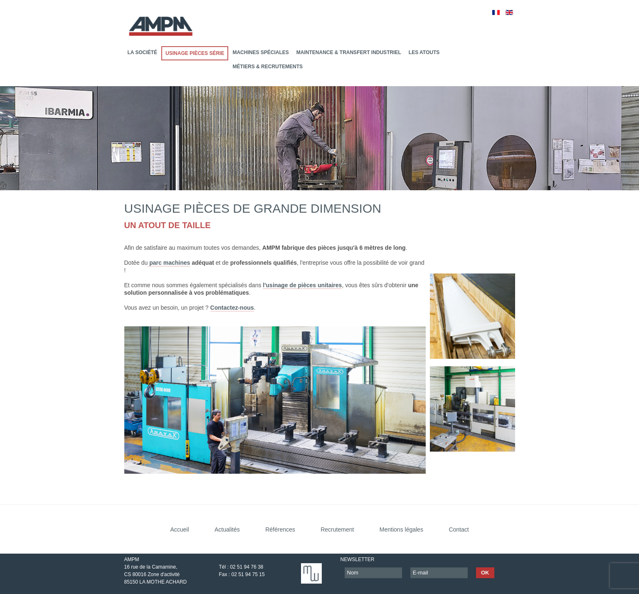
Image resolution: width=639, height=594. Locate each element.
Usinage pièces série (194, 53)
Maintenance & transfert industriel (348, 52)
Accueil (179, 529)
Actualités (227, 529)
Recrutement (337, 529)
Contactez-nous (232, 307)
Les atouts (424, 52)
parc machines (169, 262)
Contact (459, 529)
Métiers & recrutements (267, 67)
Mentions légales (401, 529)
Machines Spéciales (260, 52)
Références (280, 529)
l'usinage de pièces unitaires (302, 285)
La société (143, 52)
